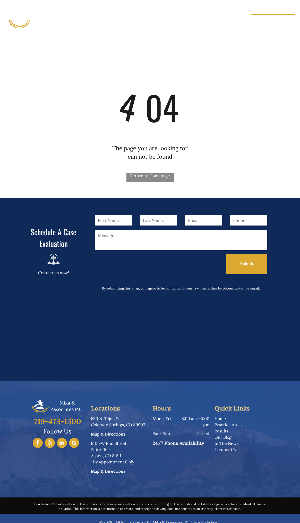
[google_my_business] (74, 443)
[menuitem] (97, 19)
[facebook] (38, 443)
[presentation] (134, 264)
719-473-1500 (276, 21)
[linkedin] (62, 443)
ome (222, 418)
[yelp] (50, 443)
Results (221, 430)
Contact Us (225, 449)
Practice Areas (228, 424)
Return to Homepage (150, 175)
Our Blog (223, 437)
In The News (226, 443)
